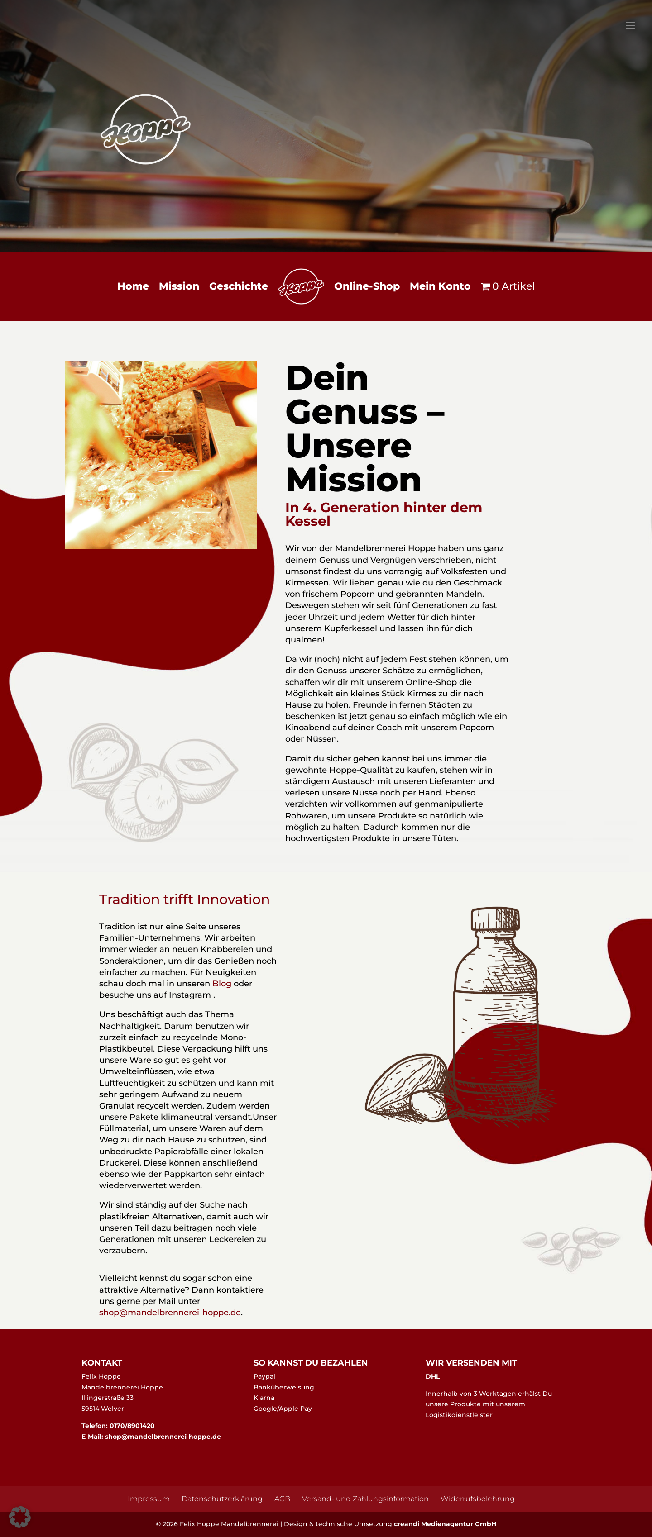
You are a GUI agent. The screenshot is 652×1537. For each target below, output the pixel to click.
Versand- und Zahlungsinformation (365, 1498)
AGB (282, 1498)
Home (133, 286)
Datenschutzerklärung (222, 1498)
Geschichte (238, 286)
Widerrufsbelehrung (478, 1498)
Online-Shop (367, 286)
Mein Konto (440, 286)
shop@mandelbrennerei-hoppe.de (162, 1436)
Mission (179, 286)
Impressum (149, 1498)
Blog (221, 984)
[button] (20, 1517)
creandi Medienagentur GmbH (445, 1524)
